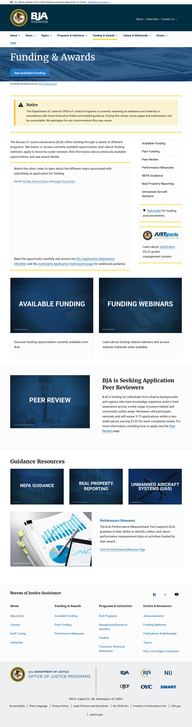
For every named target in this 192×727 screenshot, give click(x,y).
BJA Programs (108, 615)
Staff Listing (18, 633)
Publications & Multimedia (160, 633)
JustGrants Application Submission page (65, 264)
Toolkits (104, 637)
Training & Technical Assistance (112, 649)
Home (13, 43)
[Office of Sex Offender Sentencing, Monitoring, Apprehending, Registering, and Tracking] (168, 691)
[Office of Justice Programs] (19, 18)
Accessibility (17, 706)
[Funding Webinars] (140, 305)
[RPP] (96, 486)
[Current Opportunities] (51, 305)
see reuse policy (48, 83)
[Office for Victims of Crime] (146, 691)
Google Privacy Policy (64, 181)
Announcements (153, 615)
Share (182, 21)
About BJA (17, 615)
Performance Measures (117, 521)
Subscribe (152, 19)
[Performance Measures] (51, 539)
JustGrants (167, 247)
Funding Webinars (154, 624)
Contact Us (168, 19)
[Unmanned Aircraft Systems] (155, 486)
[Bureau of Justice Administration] (125, 677)
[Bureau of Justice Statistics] (146, 678)
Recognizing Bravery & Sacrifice (113, 627)
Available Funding (66, 615)
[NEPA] (37, 486)
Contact (15, 624)
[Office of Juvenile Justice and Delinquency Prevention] (124, 691)
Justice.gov (96, 714)
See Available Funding (29, 73)
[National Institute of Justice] (168, 677)
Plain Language (38, 706)
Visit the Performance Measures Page (122, 549)
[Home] (39, 18)
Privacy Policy (60, 706)
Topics (147, 642)
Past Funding (63, 624)
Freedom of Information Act (149, 706)
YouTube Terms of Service (35, 181)
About (139, 19)
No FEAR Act (120, 706)
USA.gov (176, 706)
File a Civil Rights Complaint (161, 651)
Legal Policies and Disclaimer (90, 706)
